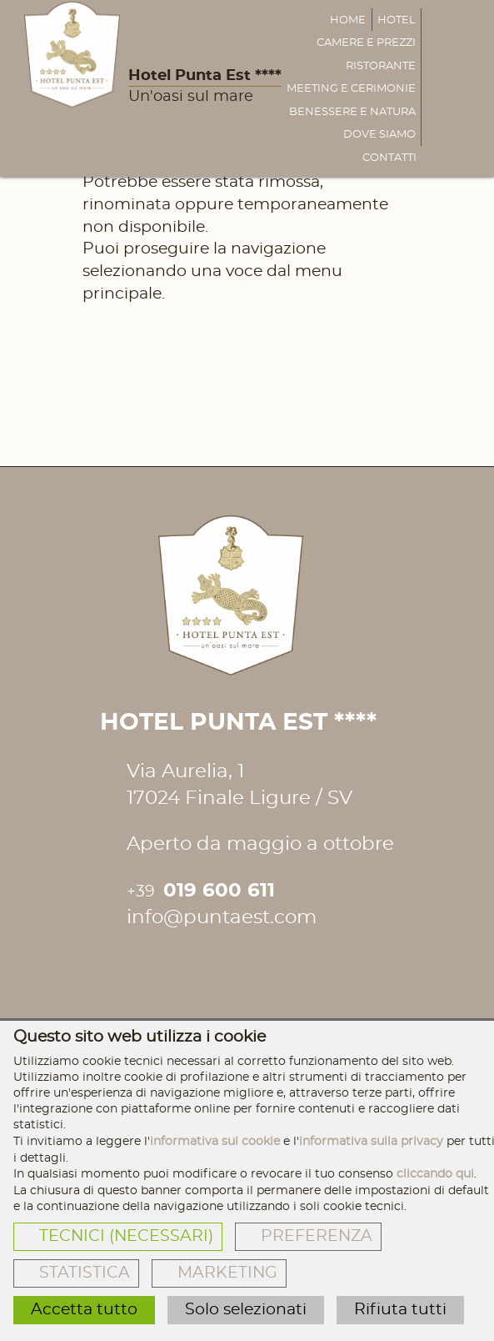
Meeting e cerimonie (351, 88)
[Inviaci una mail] (473, 88)
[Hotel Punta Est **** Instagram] (173, 962)
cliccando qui (435, 1174)
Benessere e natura (352, 112)
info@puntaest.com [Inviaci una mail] (222, 917)
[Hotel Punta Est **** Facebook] (138, 962)
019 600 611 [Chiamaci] (201, 891)
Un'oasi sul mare (190, 96)
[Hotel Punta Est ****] (72, 55)
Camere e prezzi (366, 43)
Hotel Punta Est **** (205, 75)
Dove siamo (379, 134)
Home (348, 20)
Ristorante (381, 66)
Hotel (396, 20)
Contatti (389, 158)
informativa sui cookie (215, 1141)
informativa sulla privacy (371, 1141)
